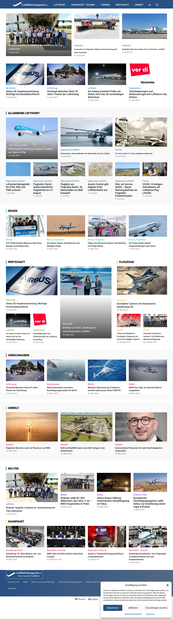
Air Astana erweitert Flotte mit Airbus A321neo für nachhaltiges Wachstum (106, 94)
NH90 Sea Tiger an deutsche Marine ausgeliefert (144, 399)
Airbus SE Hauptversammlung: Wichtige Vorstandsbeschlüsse (22, 93)
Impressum (150, 614)
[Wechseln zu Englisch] (149, 4)
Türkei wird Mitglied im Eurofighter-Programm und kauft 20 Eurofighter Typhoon (128, 343)
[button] (167, 585)
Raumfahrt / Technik (56, 563)
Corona (145, 182)
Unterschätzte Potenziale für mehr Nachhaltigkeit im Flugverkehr (133, 462)
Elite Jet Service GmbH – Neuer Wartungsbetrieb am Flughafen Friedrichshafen (126, 191)
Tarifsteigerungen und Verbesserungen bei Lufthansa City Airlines (148, 94)
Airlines (118, 150)
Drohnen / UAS (140, 508)
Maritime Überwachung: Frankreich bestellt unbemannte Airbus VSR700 (107, 400)
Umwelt (9, 457)
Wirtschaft (11, 88)
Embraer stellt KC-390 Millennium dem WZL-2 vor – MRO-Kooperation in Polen (76, 513)
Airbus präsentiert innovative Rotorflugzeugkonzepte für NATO (65, 399)
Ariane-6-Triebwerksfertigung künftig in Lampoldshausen (104, 568)
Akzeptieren (113, 608)
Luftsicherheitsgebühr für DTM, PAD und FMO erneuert (18, 188)
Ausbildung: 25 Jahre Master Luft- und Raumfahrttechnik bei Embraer (25, 568)
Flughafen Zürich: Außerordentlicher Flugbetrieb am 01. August (43, 190)
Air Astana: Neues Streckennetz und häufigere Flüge (64, 245)
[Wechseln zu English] (93, 612)
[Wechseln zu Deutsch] (80, 612)
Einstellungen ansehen (156, 608)
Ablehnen (133, 608)
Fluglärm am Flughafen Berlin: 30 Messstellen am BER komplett (72, 190)
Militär (120, 334)
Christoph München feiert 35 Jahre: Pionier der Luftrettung (63, 93)
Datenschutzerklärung (133, 614)
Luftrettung (52, 88)
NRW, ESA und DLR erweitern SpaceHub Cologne (62, 568)
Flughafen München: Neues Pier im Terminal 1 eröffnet (143, 50)
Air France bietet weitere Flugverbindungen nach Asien (145, 245)
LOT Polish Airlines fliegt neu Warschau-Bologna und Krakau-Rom (23, 247)
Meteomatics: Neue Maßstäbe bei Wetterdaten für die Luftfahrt (81, 155)
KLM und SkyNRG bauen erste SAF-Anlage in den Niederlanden (85, 462)
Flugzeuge (121, 304)
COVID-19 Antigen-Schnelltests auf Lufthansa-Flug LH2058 (152, 190)
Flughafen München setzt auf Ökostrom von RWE (30, 462)
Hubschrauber (53, 394)
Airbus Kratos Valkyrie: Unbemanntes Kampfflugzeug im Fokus (113, 513)
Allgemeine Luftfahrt (18, 145)
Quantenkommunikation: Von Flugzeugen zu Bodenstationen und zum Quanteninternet (148, 569)
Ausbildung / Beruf (14, 563)
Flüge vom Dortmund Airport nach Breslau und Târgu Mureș (106, 245)
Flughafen (78, 46)
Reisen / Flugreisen (55, 241)
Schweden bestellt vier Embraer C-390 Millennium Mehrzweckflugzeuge (155, 341)
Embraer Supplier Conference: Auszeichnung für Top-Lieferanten (26, 522)
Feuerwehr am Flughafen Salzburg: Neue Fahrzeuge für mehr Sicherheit (96, 50)
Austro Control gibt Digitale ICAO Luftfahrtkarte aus (98, 188)
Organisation (135, 88)
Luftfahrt (13, 41)
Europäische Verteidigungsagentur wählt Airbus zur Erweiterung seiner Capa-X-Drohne (149, 515)
